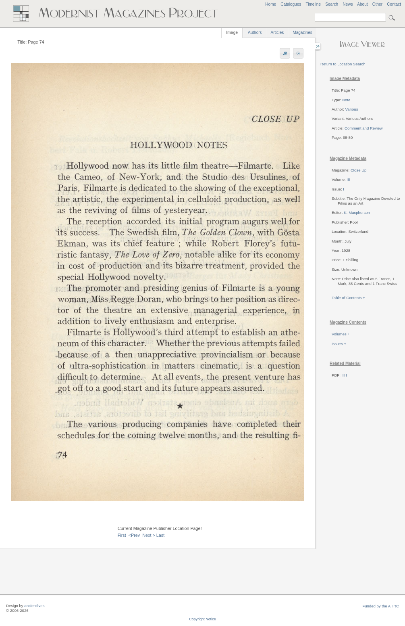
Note (346, 100)
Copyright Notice (202, 619)
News (348, 4)
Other (377, 4)
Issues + (339, 343)
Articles (277, 32)
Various (351, 109)
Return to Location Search (342, 64)
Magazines (302, 32)
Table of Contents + (348, 297)
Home (270, 4)
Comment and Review (363, 128)
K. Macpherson (357, 212)
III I (344, 375)
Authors (255, 32)
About (362, 4)
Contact (394, 4)
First (122, 535)
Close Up (358, 170)
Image (232, 32)
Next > (148, 535)
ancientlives (34, 605)
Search (331, 4)
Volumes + (341, 334)
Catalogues (290, 4)
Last (160, 535)
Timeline (313, 4)
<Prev (134, 535)
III (348, 179)
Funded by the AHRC (380, 606)
